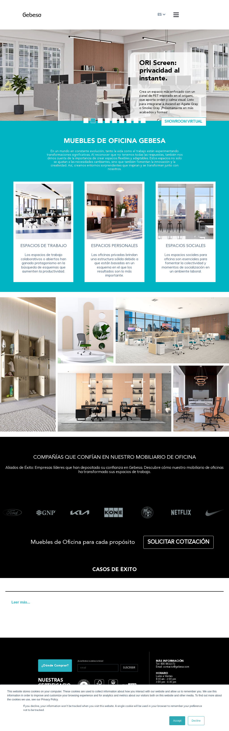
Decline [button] (196, 720)
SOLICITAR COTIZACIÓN (178, 542)
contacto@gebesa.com (176, 667)
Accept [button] (177, 720)
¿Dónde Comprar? (55, 665)
